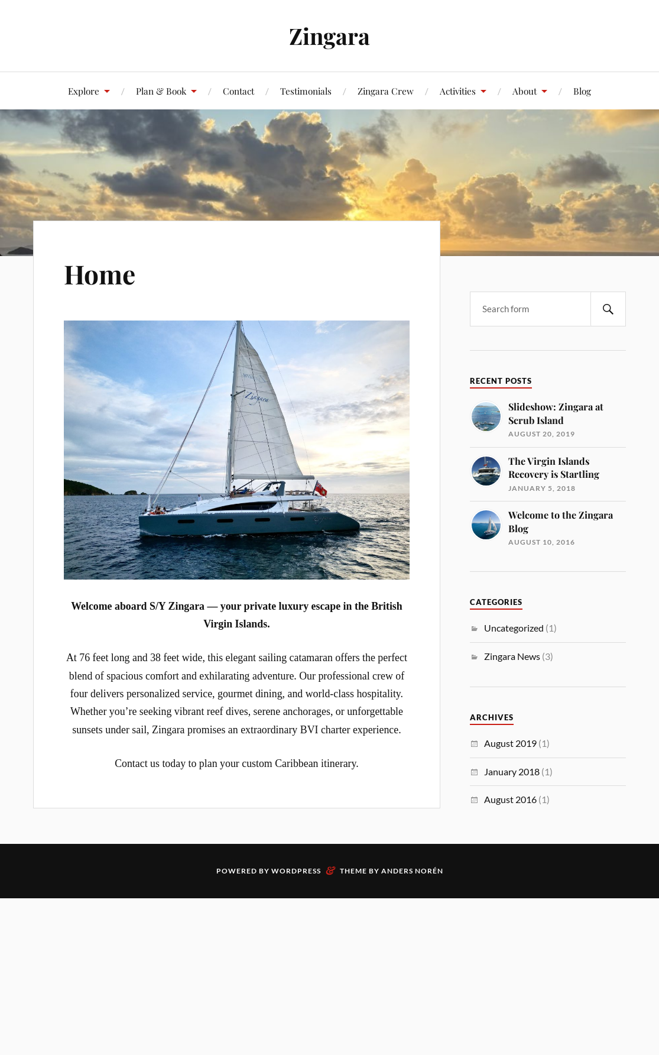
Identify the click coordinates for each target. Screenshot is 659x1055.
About (524, 91)
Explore (83, 91)
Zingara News (512, 656)
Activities (458, 91)
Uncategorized (514, 627)
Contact (238, 91)
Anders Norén (412, 870)
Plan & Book (161, 91)
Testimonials (306, 91)
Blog (582, 91)
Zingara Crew (386, 91)
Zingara (329, 36)
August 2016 (510, 799)
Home (99, 273)
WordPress (296, 870)
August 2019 (510, 743)
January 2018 (512, 771)
